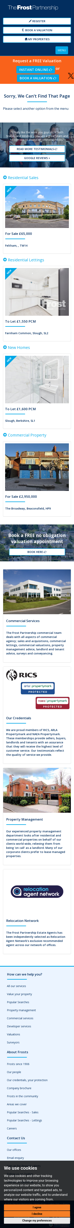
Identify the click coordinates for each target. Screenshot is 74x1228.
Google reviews (37, 158)
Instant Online (35, 69)
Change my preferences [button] (37, 1220)
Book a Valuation (37, 30)
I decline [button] (37, 1213)
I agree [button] (37, 1207)
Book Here (36, 552)
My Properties (37, 39)
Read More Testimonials (37, 149)
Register (37, 21)
